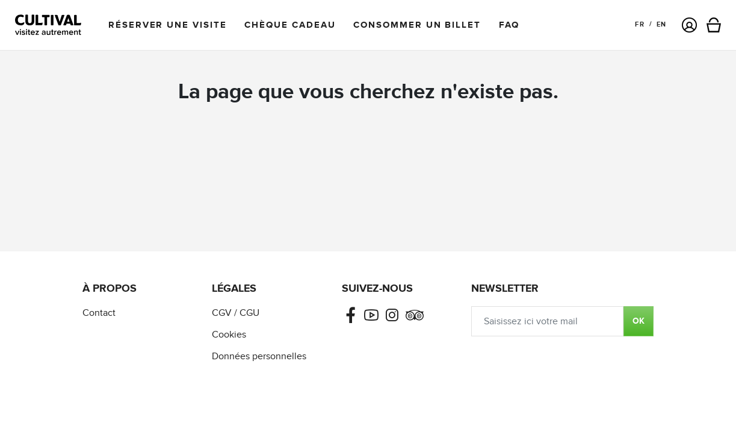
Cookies (229, 335)
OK (638, 321)
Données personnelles (259, 356)
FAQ (509, 25)
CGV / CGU (235, 313)
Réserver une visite (167, 25)
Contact (99, 313)
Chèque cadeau (289, 25)
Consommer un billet (416, 25)
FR (639, 24)
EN (661, 24)
